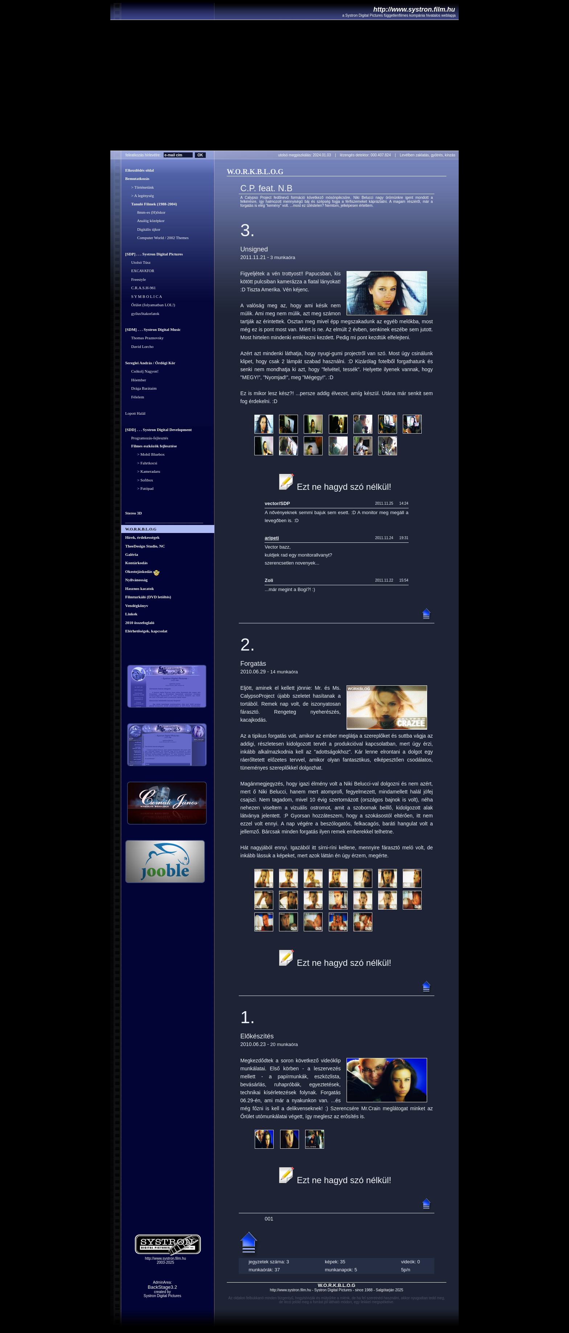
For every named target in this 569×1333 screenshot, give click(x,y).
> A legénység (139, 196)
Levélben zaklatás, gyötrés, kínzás (429, 155)
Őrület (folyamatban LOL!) (150, 305)
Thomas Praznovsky (144, 338)
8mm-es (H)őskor (145, 212)
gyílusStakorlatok (142, 313)
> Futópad (139, 489)
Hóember (135, 380)
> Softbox (139, 480)
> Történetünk (139, 187)
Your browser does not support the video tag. (284, 85)
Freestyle (135, 279)
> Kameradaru (142, 471)
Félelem (134, 397)
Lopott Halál (135, 413)
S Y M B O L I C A (143, 296)
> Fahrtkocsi (141, 463)
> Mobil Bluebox (145, 454)
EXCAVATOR (139, 271)
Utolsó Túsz (138, 262)
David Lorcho (139, 346)
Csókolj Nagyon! (142, 371)
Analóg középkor (144, 221)
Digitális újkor (142, 229)
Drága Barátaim (140, 388)
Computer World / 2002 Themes (157, 238)
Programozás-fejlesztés (146, 438)
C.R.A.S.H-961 (140, 288)
